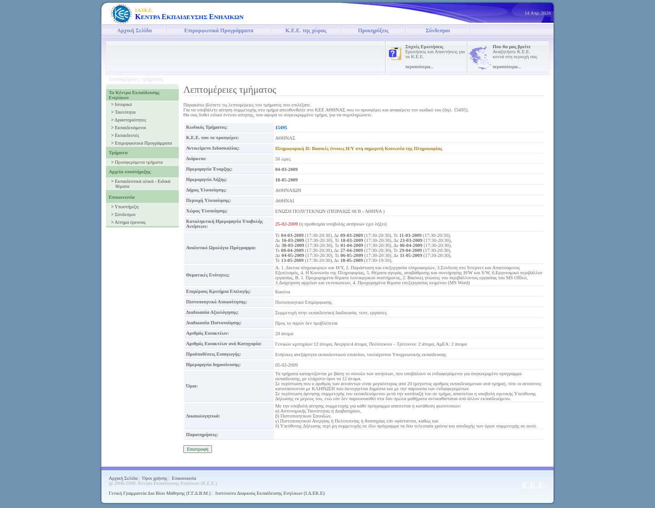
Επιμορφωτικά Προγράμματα (218, 30)
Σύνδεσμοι (438, 30)
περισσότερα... (419, 66)
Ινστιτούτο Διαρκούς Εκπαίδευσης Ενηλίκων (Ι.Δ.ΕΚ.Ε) (270, 493)
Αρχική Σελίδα (134, 30)
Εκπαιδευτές (127, 135)
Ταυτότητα (125, 112)
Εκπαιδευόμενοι (130, 127)
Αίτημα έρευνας (130, 222)
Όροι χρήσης (154, 478)
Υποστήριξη (127, 206)
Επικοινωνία (184, 478)
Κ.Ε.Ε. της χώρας (306, 30)
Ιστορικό (123, 104)
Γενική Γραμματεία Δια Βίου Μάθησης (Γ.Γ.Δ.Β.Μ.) (160, 493)
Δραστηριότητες (130, 119)
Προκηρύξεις (373, 30)
